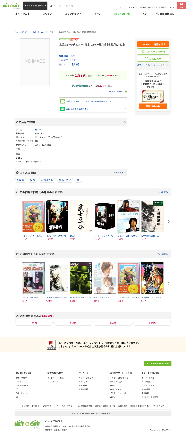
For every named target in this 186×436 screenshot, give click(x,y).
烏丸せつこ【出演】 (69, 64)
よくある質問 (73, 172)
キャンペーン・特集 (55, 378)
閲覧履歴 (162, 7)
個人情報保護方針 (85, 406)
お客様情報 (83, 389)
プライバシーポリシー (65, 406)
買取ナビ (113, 385)
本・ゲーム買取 (148, 378)
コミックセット (73, 13)
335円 (73, 323)
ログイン (124, 7)
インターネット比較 (118, 393)
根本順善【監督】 (68, 56)
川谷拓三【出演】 (68, 60)
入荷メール (133, 7)
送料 (32, 180)
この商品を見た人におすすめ (95, 254)
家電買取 (145, 393)
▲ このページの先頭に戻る (157, 363)
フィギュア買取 (148, 385)
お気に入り (152, 7)
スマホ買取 (146, 389)
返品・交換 (65, 180)
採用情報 (35, 406)
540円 (113, 323)
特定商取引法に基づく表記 (56, 430)
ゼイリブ (39, 129)
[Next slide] (168, 221)
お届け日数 (47, 180)
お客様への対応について (105, 406)
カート (172, 7)
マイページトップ (86, 378)
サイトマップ (158, 406)
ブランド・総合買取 (150, 396)
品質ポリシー (47, 406)
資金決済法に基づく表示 (140, 406)
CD (144, 13)
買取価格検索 (165, 13)
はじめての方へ (116, 381)
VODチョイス (115, 389)
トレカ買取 (146, 381)
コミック (47, 13)
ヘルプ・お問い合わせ (119, 378)
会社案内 (25, 406)
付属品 (20, 180)
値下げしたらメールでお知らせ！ (153, 65)
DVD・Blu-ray (122, 13)
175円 (33, 323)
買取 (181, 7)
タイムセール (52, 381)
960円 (152, 323)
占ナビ (113, 396)
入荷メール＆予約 (155, 51)
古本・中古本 (22, 13)
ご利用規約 (122, 406)
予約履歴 (143, 7)
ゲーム (97, 13)
